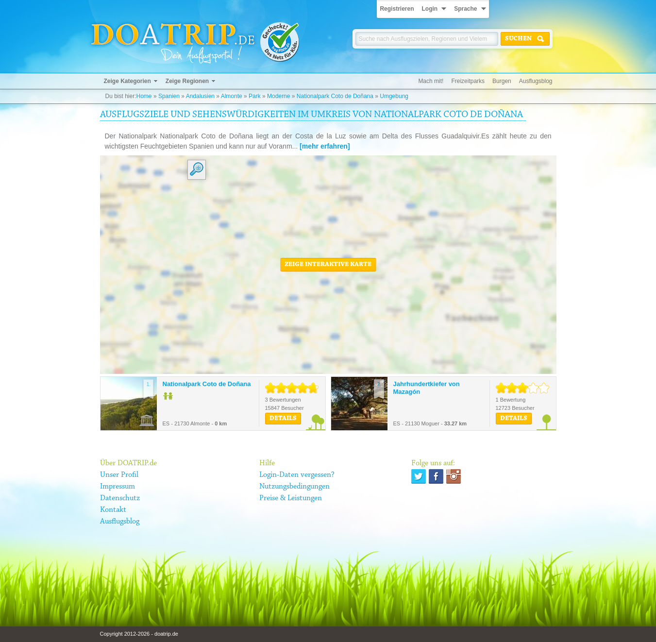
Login (429, 8)
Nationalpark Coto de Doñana (335, 96)
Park (255, 96)
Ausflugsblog (536, 81)
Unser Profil (119, 475)
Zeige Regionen (187, 81)
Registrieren (397, 8)
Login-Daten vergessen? (297, 475)
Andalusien (200, 96)
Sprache (465, 8)
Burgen (501, 81)
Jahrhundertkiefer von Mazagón (426, 387)
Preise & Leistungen (290, 498)
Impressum (117, 486)
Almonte (231, 96)
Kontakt (113, 510)
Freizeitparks (468, 81)
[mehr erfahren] (325, 146)
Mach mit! (430, 81)
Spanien (169, 96)
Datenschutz (120, 498)
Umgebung (394, 96)
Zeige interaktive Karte (328, 264)
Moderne (278, 96)
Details (283, 418)
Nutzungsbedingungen (294, 486)
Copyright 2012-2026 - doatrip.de (139, 634)
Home (144, 96)
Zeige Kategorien (127, 81)
